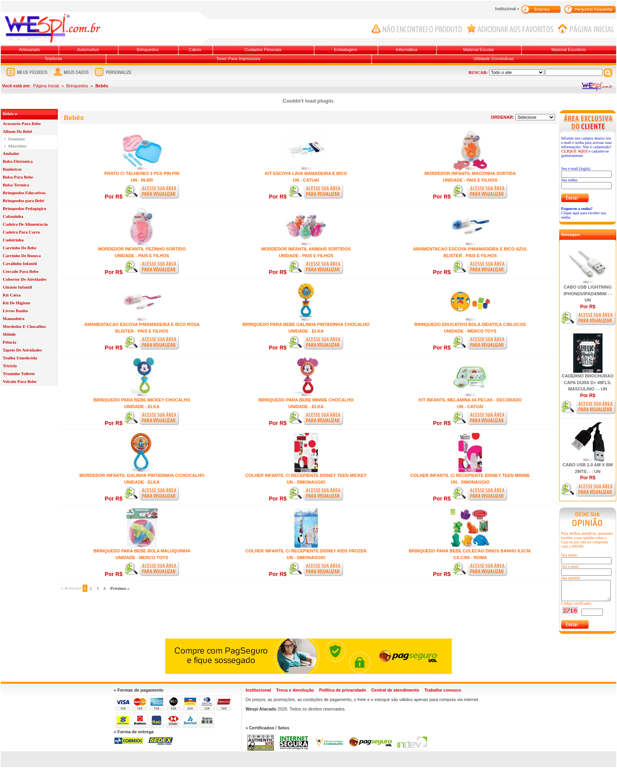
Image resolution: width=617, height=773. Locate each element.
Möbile (9, 334)
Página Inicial (46, 85)
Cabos (194, 49)
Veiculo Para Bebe (20, 381)
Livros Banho (15, 310)
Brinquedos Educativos (24, 192)
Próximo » (119, 588)
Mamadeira (13, 318)
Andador (11, 153)
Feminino (16, 138)
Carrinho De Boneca (22, 255)
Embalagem (345, 49)
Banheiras (12, 169)
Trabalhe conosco (442, 690)
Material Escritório (568, 49)
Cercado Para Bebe (21, 271)
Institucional (258, 690)
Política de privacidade (342, 690)
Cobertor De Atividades (24, 279)
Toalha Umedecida (20, 357)
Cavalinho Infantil (20, 263)
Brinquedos (148, 49)
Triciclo (10, 365)
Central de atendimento (395, 690)
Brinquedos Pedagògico (24, 208)
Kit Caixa (12, 295)
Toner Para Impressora (238, 58)
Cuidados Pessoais (262, 49)
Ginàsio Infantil (17, 287)
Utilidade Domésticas (493, 58)
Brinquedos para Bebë (23, 200)
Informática (406, 49)
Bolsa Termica (16, 184)
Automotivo (88, 49)
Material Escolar (478, 49)
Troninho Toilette (19, 373)
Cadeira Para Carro (21, 232)
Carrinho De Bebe (20, 247)
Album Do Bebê (17, 131)
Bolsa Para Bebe (18, 177)
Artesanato (29, 49)
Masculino (17, 146)
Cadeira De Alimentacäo (25, 224)
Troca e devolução (295, 690)
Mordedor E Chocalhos (24, 326)
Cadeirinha (13, 239)
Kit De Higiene (16, 302)
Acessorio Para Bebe (22, 123)
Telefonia (53, 58)
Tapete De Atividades (22, 350)
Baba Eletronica (18, 161)
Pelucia (9, 342)
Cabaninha (13, 216)
